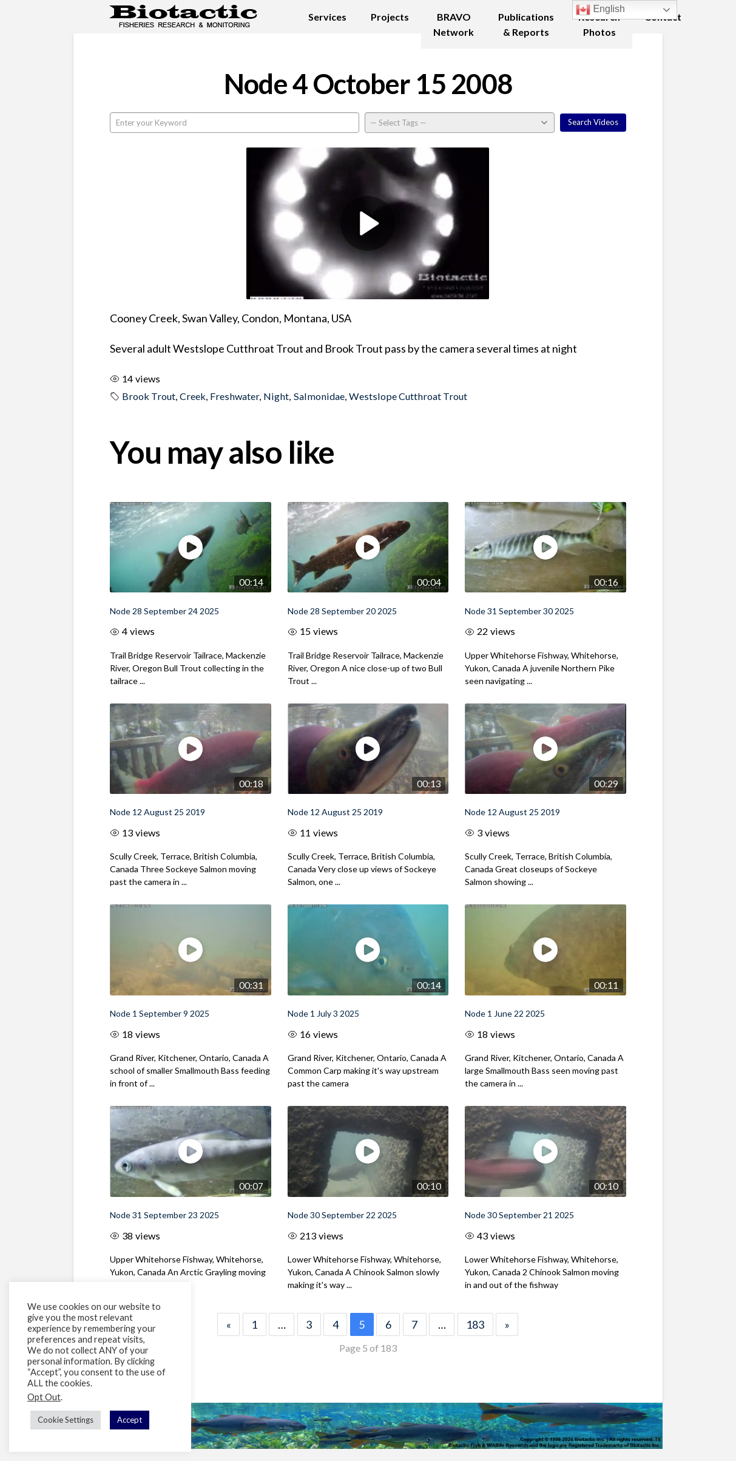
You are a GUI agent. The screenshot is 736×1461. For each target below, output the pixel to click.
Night (276, 396)
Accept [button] (129, 1420)
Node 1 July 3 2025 (323, 1013)
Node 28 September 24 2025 (164, 611)
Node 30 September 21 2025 (519, 1215)
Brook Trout (148, 396)
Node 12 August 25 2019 (157, 812)
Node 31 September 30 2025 (519, 611)
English (600, 9)
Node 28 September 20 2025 (342, 611)
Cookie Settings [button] (65, 1420)
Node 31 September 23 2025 (164, 1215)
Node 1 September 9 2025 (159, 1013)
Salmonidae (319, 396)
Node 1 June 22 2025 (505, 1013)
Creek (193, 396)
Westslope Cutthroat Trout (408, 396)
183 (475, 1324)
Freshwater (234, 396)
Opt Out (44, 1397)
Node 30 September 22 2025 (342, 1215)
